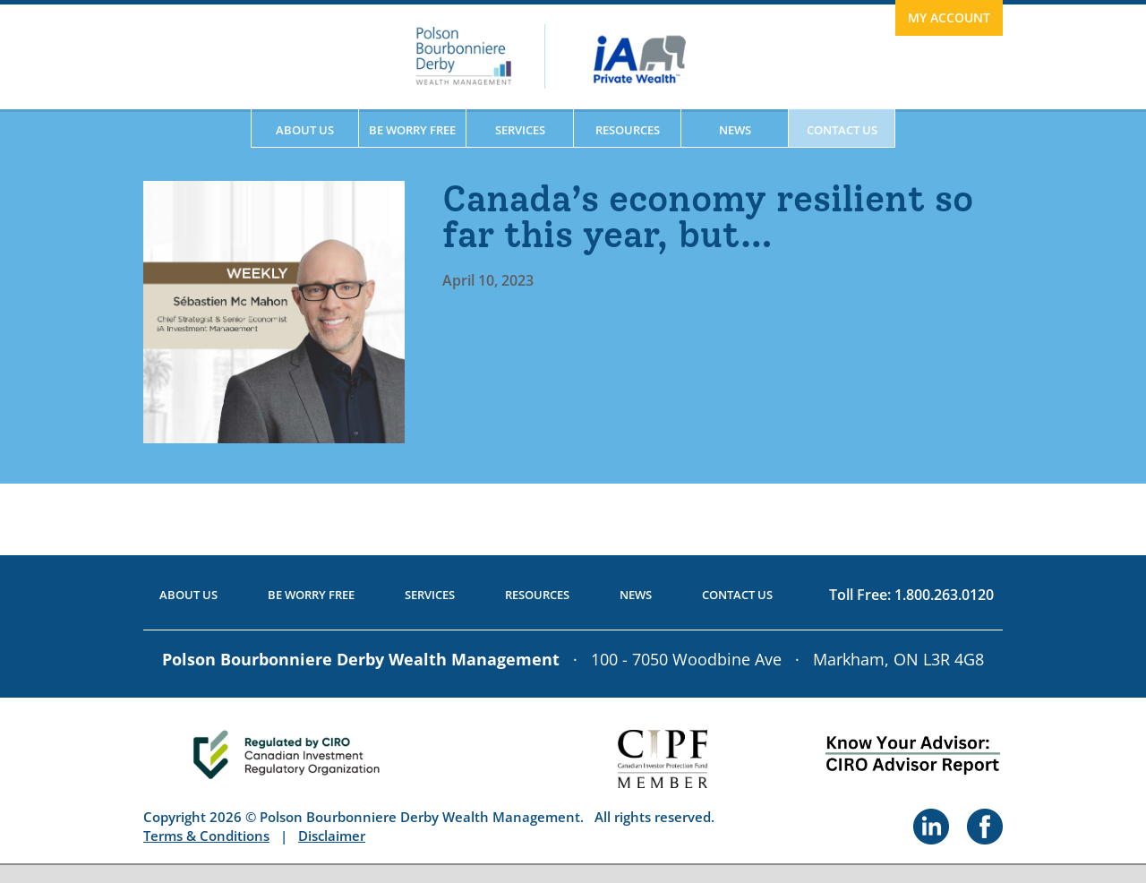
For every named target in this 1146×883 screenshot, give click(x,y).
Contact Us (842, 130)
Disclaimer (331, 835)
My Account (949, 17)
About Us (305, 130)
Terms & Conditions (206, 835)
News (735, 130)
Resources (627, 130)
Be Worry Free (412, 130)
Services (520, 130)
